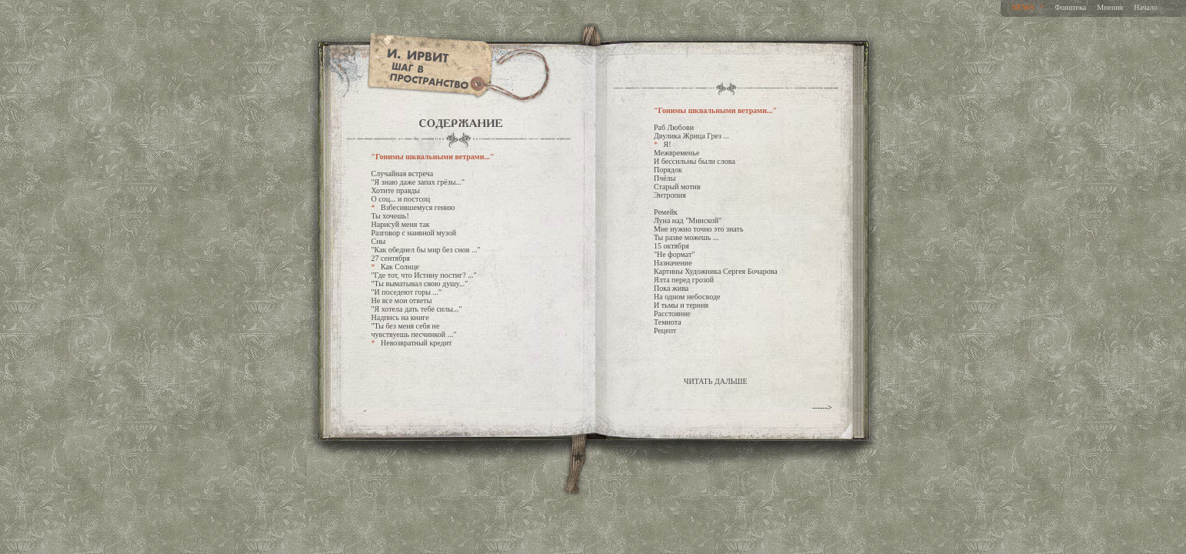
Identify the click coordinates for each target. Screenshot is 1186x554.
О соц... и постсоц (401, 199)
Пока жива (671, 288)
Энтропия (670, 195)
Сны (378, 241)
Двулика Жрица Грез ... (691, 136)
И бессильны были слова (694, 161)
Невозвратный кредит (416, 343)
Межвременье (676, 153)
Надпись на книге (400, 317)
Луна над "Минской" (687, 220)
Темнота (667, 322)
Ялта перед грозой (684, 279)
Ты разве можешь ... (686, 237)
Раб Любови (674, 127)
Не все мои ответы (401, 300)
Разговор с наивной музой (414, 233)
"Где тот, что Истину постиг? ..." (424, 275)
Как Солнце (400, 266)
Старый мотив (677, 186)
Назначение (673, 263)
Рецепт (665, 330)
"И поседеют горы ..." (406, 292)
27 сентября (390, 258)
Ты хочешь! (390, 216)
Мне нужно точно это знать (698, 229)
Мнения (1110, 7)
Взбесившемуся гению (418, 207)
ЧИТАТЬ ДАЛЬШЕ (716, 381)
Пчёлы (664, 178)
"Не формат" (674, 254)
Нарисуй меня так (400, 224)
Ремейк (666, 212)
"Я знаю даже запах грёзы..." (418, 182)
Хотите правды (396, 190)
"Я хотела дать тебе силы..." (416, 309)
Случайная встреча (402, 173)
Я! (667, 144)
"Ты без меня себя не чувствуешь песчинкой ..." (414, 330)
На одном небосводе (687, 296)
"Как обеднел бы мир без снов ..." (426, 249)
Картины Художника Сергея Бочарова (716, 271)
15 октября (671, 246)
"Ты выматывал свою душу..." (419, 283)
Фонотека (1070, 7)
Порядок (668, 169)
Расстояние (672, 313)
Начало (1146, 7)
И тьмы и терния (681, 305)
